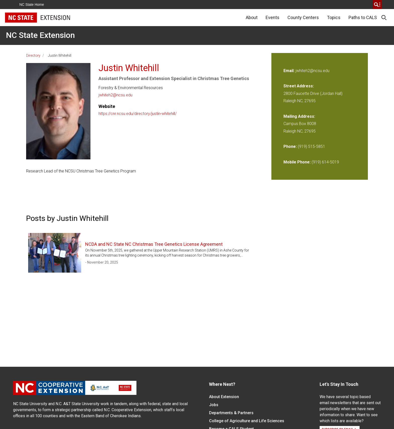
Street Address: (298, 86)
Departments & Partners (231, 412)
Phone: (290, 146)
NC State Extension (40, 35)
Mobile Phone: (297, 162)
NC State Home (31, 5)
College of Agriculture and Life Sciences (246, 420)
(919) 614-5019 (325, 162)
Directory (33, 55)
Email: (289, 70)
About (252, 17)
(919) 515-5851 (311, 146)
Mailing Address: (299, 116)
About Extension (224, 396)
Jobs (213, 404)
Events (272, 17)
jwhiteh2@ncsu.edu (115, 95)
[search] (377, 4)
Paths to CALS (363, 17)
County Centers (303, 17)
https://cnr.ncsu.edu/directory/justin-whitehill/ (137, 113)
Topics (333, 17)
